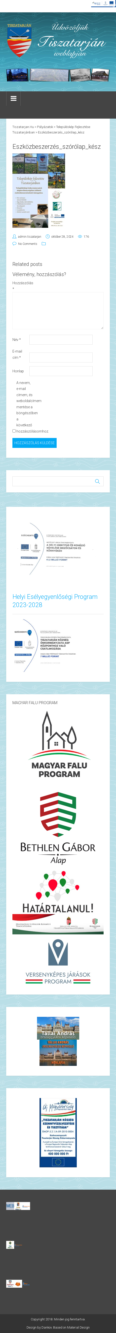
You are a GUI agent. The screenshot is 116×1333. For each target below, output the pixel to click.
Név (16, 340)
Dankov (46, 1327)
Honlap (18, 371)
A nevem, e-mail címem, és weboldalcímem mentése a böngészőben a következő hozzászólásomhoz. (24, 407)
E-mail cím (17, 354)
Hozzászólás (20, 286)
